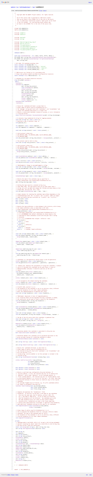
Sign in (90, 2)
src (17, 7)
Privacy (12, 474)
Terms (16, 474)
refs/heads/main (25, 7)
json (90, 474)
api (34, 7)
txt (87, 474)
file (41, 10)
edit (45, 10)
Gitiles (8, 474)
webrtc (13, 7)
